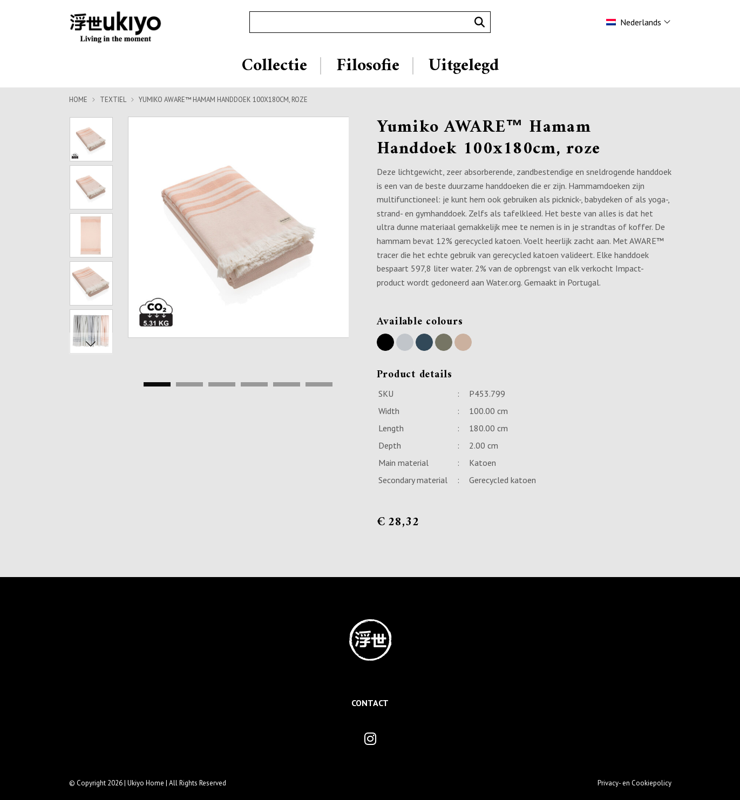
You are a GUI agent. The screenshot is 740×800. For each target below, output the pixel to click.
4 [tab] (254, 385)
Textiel (113, 99)
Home (78, 99)
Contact (370, 702)
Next (91, 343)
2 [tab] (189, 385)
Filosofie (367, 66)
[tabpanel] (238, 227)
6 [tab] (318, 385)
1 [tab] (157, 385)
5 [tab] (286, 385)
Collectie (274, 66)
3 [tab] (221, 385)
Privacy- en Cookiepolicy (634, 783)
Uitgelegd (464, 66)
